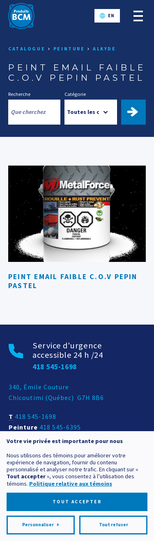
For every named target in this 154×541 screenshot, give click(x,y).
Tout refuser (113, 502)
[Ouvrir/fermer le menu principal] (138, 16)
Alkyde (104, 48)
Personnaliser (40, 502)
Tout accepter (77, 479)
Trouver (137, 112)
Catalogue (26, 48)
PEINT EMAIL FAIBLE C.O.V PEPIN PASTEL (73, 281)
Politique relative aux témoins (70, 460)
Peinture (69, 48)
